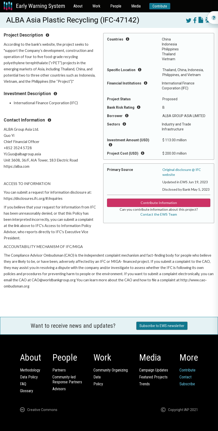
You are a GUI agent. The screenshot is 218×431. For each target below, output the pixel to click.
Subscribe (187, 384)
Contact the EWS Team (158, 214)
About (78, 6)
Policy (98, 384)
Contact (185, 377)
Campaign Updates (153, 370)
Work (96, 6)
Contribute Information (159, 203)
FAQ (23, 384)
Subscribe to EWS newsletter (161, 326)
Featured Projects (153, 377)
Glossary (26, 391)
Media (136, 6)
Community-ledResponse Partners (67, 379)
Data (97, 377)
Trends (144, 384)
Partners (59, 370)
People (115, 6)
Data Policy (29, 377)
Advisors (59, 389)
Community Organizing (110, 370)
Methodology (30, 370)
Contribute (160, 6)
